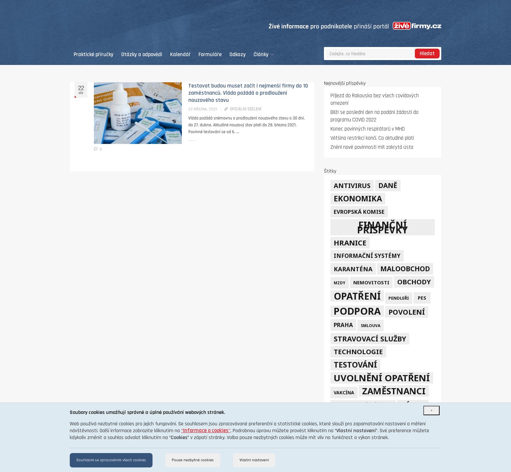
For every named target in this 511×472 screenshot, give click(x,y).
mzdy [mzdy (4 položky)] (339, 282)
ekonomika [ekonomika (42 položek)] (358, 198)
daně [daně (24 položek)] (387, 185)
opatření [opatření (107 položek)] (357, 296)
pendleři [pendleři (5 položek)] (398, 298)
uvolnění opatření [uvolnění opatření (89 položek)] (382, 378)
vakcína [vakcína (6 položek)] (344, 392)
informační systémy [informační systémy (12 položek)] (367, 256)
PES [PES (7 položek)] (422, 298)
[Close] (431, 410)
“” (205, 430)
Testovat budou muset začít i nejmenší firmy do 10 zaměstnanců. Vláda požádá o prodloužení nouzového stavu (248, 93)
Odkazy (237, 54)
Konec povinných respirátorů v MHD (367, 129)
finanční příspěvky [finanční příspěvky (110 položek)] (382, 227)
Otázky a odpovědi (141, 54)
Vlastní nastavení (254, 460)
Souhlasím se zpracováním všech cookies (111, 460)
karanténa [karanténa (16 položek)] (353, 269)
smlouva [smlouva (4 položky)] (370, 325)
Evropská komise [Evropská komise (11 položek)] (359, 211)
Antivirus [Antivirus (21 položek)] (352, 185)
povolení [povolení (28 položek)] (406, 312)
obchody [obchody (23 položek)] (414, 281)
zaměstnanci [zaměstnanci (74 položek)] (394, 391)
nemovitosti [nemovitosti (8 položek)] (371, 282)
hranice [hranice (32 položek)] (350, 243)
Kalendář (180, 54)
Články (264, 54)
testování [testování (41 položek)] (355, 364)
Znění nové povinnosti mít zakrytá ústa (371, 147)
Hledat (427, 53)
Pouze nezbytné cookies (193, 460)
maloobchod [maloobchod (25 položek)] (405, 268)
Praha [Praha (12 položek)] (343, 325)
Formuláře (210, 54)
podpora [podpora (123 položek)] (357, 311)
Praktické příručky (93, 54)
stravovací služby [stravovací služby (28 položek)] (370, 338)
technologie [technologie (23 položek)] (358, 351)
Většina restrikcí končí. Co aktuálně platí (372, 138)
